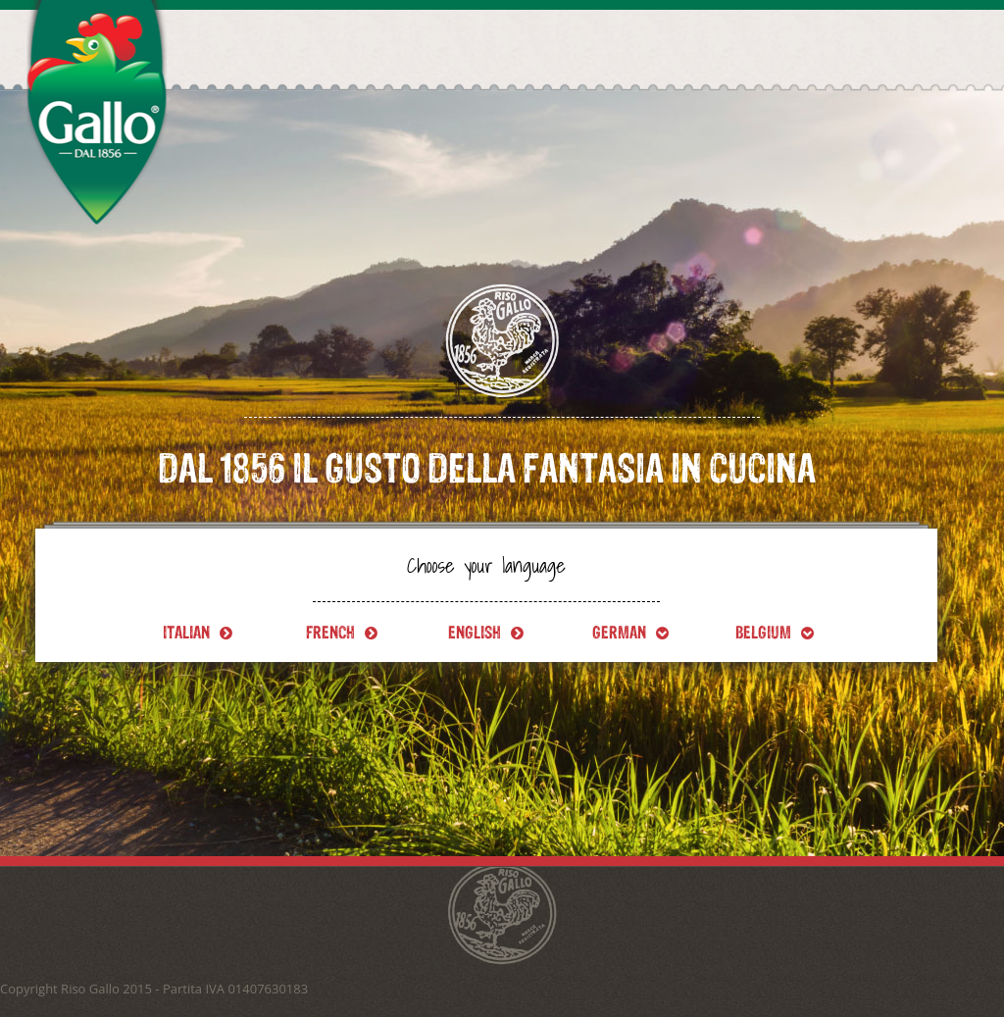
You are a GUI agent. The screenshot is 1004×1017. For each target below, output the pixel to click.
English (486, 632)
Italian (197, 632)
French (341, 632)
